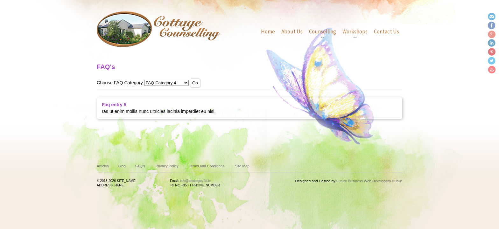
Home (268, 31)
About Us (292, 31)
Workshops (355, 31)
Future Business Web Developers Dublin (369, 181)
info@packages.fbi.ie (195, 181)
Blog (122, 166)
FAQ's (140, 166)
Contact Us (386, 31)
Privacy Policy (167, 166)
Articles (103, 166)
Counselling (322, 31)
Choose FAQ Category (120, 82)
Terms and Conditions (206, 166)
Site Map (242, 166)
